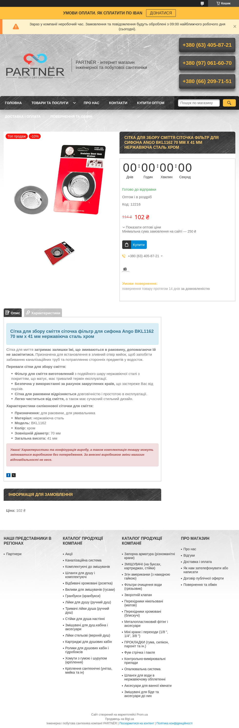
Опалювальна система (142, 669)
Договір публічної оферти (203, 578)
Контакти (118, 103)
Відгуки (189, 555)
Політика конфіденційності (175, 723)
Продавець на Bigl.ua (119, 719)
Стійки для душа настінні (85, 619)
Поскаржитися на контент (136, 723)
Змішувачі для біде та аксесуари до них (141, 694)
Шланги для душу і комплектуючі (80, 575)
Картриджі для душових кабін (88, 642)
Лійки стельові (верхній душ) (87, 635)
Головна (13, 103)
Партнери (13, 554)
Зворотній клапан (138, 595)
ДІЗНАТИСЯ (161, 13)
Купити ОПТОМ (150, 103)
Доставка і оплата (23, 116)
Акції (69, 554)
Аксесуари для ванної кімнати (148, 686)
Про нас (91, 103)
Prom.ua (142, 714)
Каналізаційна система (83, 560)
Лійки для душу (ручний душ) (88, 602)
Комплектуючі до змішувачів (87, 567)
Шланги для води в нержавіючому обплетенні (144, 677)
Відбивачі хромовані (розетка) (89, 583)
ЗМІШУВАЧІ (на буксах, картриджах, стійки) (142, 566)
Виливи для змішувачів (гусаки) (90, 589)
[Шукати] (229, 103)
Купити (139, 245)
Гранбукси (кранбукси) (82, 596)
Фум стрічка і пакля (139, 652)
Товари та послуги (49, 103)
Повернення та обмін (71, 116)
